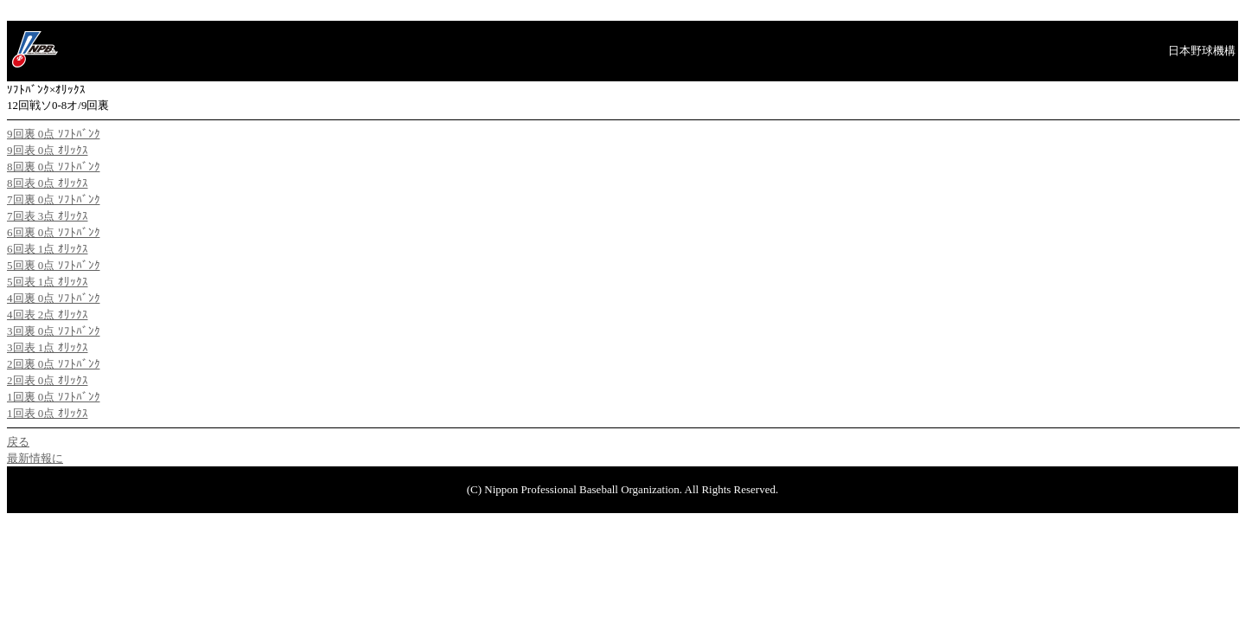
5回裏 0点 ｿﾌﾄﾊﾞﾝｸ (53, 265)
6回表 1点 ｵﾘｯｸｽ (47, 248)
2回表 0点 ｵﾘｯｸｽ (47, 380)
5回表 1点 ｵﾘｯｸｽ (47, 281)
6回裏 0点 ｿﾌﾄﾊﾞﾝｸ (53, 232)
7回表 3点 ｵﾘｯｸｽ (47, 215)
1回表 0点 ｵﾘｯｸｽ (47, 413)
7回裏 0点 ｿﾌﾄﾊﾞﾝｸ (53, 199)
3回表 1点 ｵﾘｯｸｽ (47, 347)
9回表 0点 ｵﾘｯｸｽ (47, 150)
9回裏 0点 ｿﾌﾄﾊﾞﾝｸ (53, 133)
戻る (18, 441)
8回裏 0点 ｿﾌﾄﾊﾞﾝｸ (53, 166)
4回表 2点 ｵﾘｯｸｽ (47, 314)
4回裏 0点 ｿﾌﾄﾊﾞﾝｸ (53, 298)
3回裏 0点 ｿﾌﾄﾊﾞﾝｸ (53, 330)
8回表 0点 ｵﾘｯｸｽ (47, 183)
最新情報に (35, 458)
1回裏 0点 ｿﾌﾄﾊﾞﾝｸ (53, 396)
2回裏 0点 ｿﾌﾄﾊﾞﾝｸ (53, 363)
